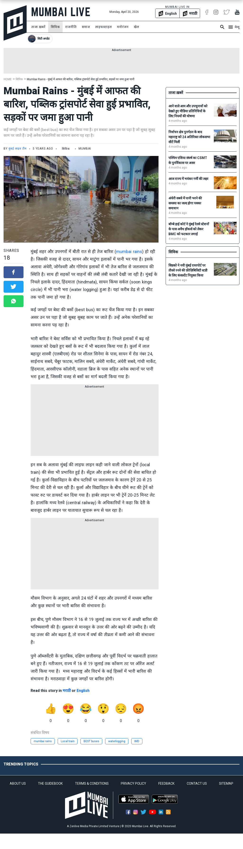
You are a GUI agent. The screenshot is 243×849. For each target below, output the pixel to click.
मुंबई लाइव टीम (18, 148)
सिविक (55, 27)
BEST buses (91, 741)
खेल (136, 27)
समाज (86, 27)
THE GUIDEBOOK (50, 783)
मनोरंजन (123, 27)
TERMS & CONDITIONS (92, 783)
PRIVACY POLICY (133, 783)
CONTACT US (197, 783)
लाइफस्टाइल (103, 27)
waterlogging (116, 741)
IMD (136, 741)
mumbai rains (129, 251)
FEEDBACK (166, 783)
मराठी (67, 690)
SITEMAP (226, 783)
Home (8, 79)
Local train (68, 741)
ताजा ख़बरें (38, 27)
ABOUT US (18, 783)
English (83, 690)
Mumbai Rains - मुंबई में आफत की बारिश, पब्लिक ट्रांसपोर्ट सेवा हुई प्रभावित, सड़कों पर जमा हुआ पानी (80, 79)
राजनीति (71, 27)
